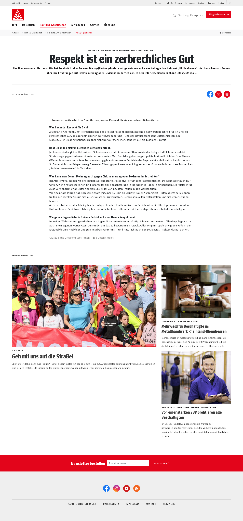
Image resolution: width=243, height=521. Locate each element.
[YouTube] (126, 488)
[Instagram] (116, 488)
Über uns (109, 25)
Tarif (14, 25)
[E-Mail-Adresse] (128, 463)
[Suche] (188, 15)
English (221, 3)
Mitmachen (78, 25)
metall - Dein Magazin (173, 3)
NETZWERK (169, 503)
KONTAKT (151, 503)
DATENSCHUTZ (111, 503)
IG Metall (16, 3)
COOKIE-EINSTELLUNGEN (82, 503)
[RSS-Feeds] (136, 488)
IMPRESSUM (132, 503)
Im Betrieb (28, 25)
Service (94, 25)
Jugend (25, 3)
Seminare (202, 3)
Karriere (211, 3)
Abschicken (160, 463)
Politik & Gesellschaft (53, 25)
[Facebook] (106, 488)
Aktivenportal (36, 3)
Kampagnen (190, 3)
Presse (48, 3)
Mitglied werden (217, 14)
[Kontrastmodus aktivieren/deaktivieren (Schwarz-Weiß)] (228, 3)
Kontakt (158, 3)
